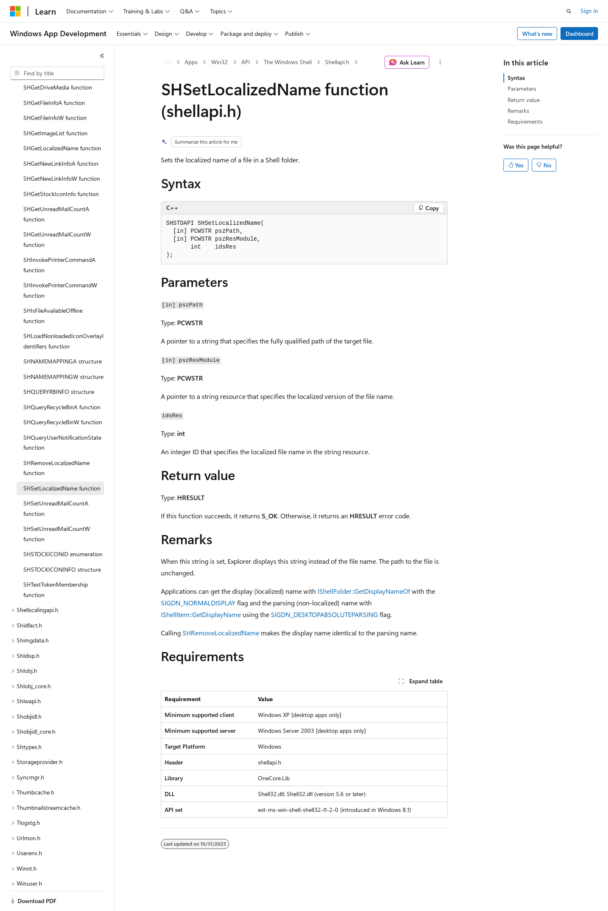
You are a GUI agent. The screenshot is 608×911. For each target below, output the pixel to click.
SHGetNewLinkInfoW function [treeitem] (61, 150)
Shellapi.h (337, 62)
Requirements (525, 121)
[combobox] (57, 73)
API (245, 62)
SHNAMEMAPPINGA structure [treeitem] (62, 332)
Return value (524, 100)
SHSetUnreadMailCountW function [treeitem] (56, 505)
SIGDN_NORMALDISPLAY (198, 602)
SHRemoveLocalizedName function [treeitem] (56, 439)
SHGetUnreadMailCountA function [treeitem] (56, 185)
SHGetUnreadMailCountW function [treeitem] (57, 211)
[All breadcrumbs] (168, 62)
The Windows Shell (288, 62)
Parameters (522, 88)
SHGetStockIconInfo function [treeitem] (61, 165)
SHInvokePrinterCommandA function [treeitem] (59, 236)
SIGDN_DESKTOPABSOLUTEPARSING (324, 614)
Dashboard (579, 33)
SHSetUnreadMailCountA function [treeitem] (55, 479)
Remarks (518, 110)
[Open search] (568, 11)
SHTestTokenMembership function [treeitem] (55, 561)
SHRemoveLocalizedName (221, 632)
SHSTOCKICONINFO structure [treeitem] (62, 541)
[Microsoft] (15, 11)
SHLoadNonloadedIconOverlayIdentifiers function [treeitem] (63, 312)
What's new (537, 33)
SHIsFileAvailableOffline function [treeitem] (53, 287)
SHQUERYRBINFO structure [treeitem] (58, 363)
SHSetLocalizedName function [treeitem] (61, 459)
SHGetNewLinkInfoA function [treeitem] (60, 135)
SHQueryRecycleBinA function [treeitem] (61, 378)
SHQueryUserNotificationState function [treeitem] (62, 414)
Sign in (589, 11)
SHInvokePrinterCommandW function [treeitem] (60, 261)
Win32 (219, 62)
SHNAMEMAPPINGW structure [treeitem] (63, 348)
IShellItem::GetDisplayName (201, 614)
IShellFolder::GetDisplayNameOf (364, 591)
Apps (191, 62)
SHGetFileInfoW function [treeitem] (55, 89)
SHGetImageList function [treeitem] (55, 104)
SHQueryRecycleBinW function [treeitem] (62, 393)
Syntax (516, 78)
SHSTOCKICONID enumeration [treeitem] (63, 525)
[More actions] (440, 62)
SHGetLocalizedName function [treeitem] (62, 119)
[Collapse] (102, 55)
